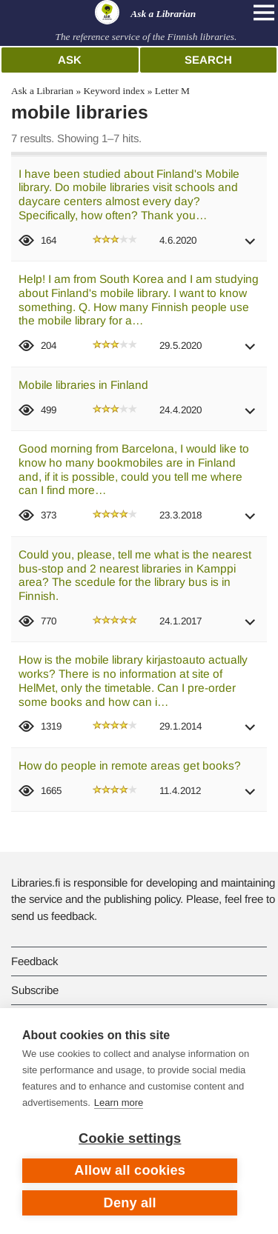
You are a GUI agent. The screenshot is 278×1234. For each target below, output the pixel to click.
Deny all (130, 1202)
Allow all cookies (129, 1170)
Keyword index (114, 90)
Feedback (34, 961)
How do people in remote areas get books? (130, 765)
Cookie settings (130, 1138)
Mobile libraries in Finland (83, 384)
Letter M (172, 90)
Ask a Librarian (42, 90)
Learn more (118, 1102)
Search (208, 59)
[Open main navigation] (264, 12)
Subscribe (35, 990)
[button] (250, 246)
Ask (70, 59)
